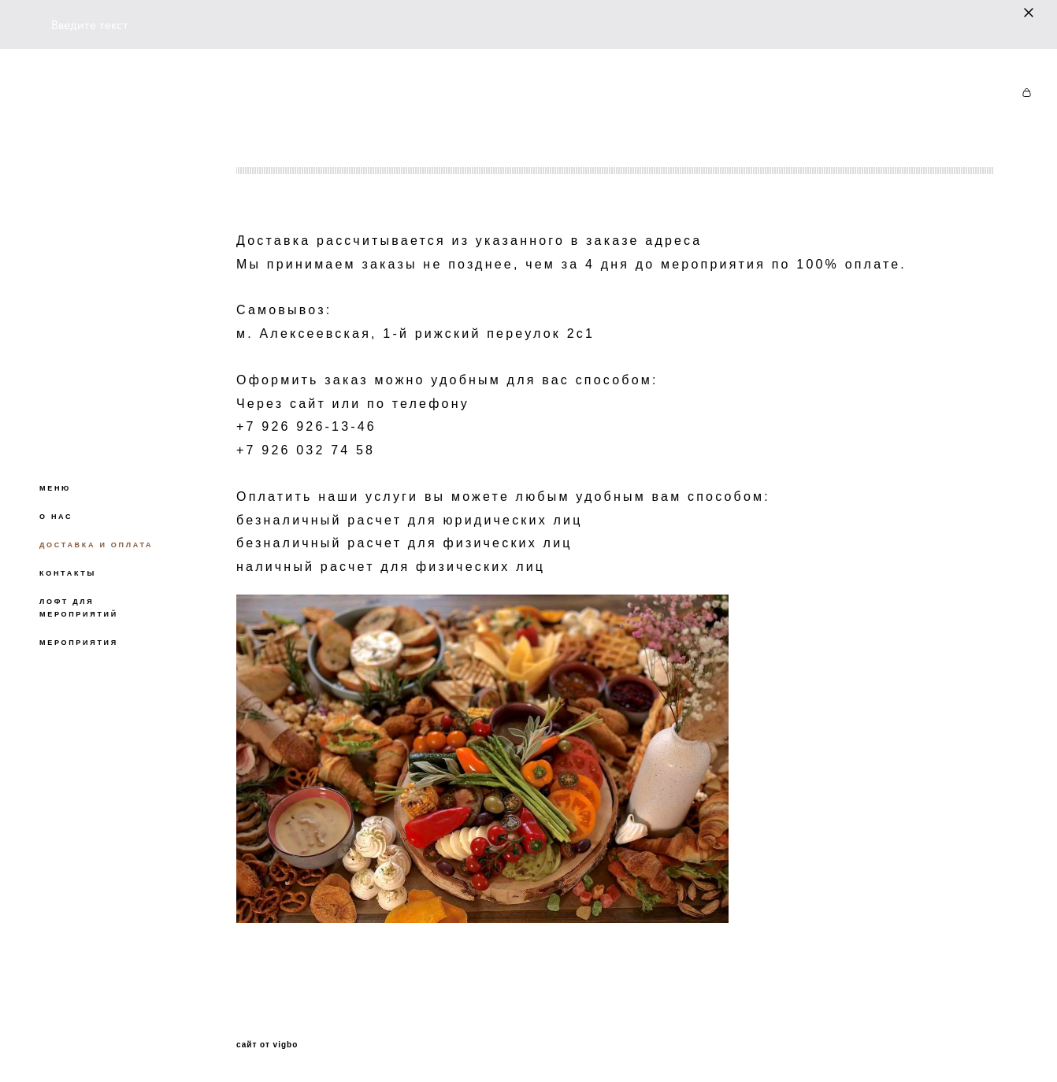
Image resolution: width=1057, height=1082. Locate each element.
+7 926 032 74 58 (305, 450)
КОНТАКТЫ (67, 573)
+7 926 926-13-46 (306, 426)
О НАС (55, 517)
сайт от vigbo (267, 1045)
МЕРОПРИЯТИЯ (78, 643)
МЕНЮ (55, 488)
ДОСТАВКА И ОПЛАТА (96, 545)
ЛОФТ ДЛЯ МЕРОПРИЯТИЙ (78, 608)
